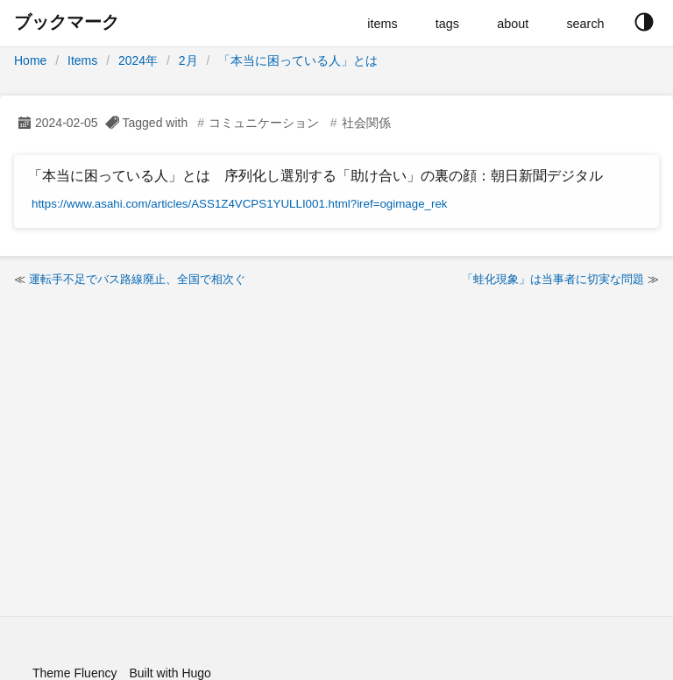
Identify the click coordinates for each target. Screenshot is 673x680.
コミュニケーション (264, 123)
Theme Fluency (74, 673)
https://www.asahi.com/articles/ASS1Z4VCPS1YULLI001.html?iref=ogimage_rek (239, 203)
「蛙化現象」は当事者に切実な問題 (553, 279)
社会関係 (366, 123)
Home (30, 60)
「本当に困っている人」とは (298, 60)
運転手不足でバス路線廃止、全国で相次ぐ (137, 279)
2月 (188, 60)
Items (82, 60)
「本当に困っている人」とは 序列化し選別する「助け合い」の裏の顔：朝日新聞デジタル (315, 175)
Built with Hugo (169, 673)
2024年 (138, 60)
